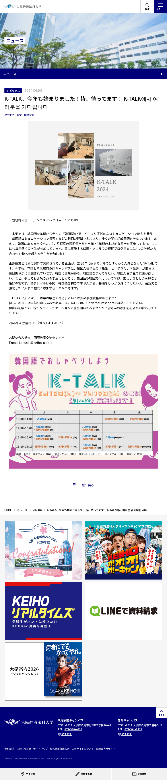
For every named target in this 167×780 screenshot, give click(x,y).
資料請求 (9, 749)
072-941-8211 (133, 729)
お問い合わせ (23, 749)
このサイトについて (83, 749)
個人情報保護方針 (60, 749)
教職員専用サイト (105, 749)
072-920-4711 (73, 729)
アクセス (65, 734)
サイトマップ (40, 749)
